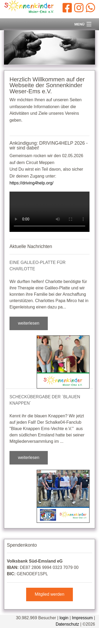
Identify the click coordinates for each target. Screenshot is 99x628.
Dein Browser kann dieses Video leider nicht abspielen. (49, 212)
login (63, 618)
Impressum (82, 618)
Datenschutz (67, 624)
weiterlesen (28, 323)
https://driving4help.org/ (31, 183)
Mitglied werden (49, 594)
